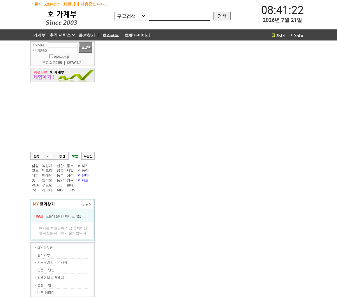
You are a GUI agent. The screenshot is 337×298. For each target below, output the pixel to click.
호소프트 (111, 35)
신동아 (83, 170)
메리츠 (83, 166)
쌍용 (70, 180)
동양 (60, 180)
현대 (70, 185)
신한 (60, 166)
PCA (35, 185)
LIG (59, 185)
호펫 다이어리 (137, 35)
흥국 (35, 180)
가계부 (39, 35)
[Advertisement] (62, 116)
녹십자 (47, 166)
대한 (35, 175)
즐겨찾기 (87, 35)
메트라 (47, 170)
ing (34, 190)
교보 (35, 170)
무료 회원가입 (52, 63)
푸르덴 (47, 185)
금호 (60, 170)
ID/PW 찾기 (74, 63)
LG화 (71, 190)
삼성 (35, 166)
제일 (70, 170)
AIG (60, 190)
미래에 (47, 175)
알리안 (47, 180)
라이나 (47, 190)
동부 (60, 175)
